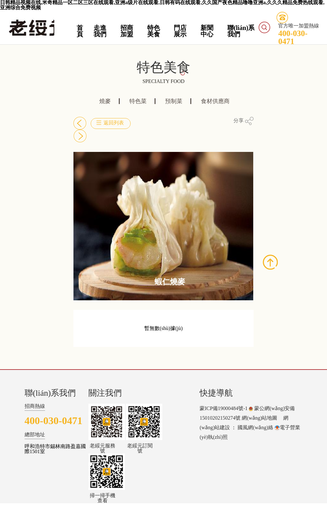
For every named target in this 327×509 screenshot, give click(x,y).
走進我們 (100, 31)
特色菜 (138, 101)
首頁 (80, 31)
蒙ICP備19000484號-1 (223, 408)
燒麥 (105, 101)
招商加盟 (126, 31)
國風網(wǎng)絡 (255, 427)
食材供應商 (215, 101)
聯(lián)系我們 (241, 31)
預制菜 (173, 101)
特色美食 (153, 31)
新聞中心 (207, 31)
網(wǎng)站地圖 (259, 418)
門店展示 (180, 31)
